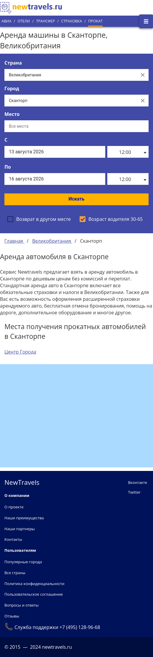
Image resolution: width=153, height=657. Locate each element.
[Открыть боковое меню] (146, 21)
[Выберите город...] (70, 100)
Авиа (6, 21)
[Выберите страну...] (70, 75)
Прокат (95, 21)
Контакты (13, 539)
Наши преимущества (24, 517)
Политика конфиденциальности (34, 583)
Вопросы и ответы (21, 605)
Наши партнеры (19, 528)
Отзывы (11, 616)
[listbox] (128, 152)
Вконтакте (137, 482)
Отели (23, 21)
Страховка (71, 21)
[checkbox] (39, 219)
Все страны (14, 572)
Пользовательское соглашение (33, 594)
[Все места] (76, 126)
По (7, 167)
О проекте (14, 507)
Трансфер (45, 21)
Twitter (134, 492)
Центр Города (20, 352)
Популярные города (23, 561)
